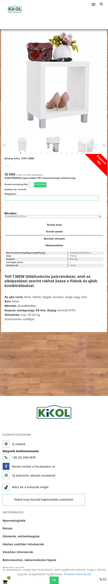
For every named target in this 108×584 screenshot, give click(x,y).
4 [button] (36, 153)
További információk (77, 574)
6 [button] (46, 153)
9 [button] (61, 153)
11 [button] (72, 153)
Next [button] (104, 145)
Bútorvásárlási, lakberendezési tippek (29, 560)
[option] (22, 144)
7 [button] (51, 153)
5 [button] (41, 153)
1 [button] (20, 153)
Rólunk (7, 528)
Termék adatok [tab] (54, 231)
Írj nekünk (14, 444)
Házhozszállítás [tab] (54, 245)
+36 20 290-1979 (21, 455)
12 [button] (77, 153)
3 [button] (30, 153)
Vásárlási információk (18, 552)
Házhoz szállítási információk (23, 544)
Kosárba (40, 184)
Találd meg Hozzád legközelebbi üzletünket (43, 499)
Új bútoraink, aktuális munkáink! (29, 475)
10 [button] (67, 153)
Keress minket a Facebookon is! (29, 466)
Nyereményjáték (14, 520)
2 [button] (25, 153)
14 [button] (87, 153)
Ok (54, 580)
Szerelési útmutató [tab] (54, 239)
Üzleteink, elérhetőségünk (21, 536)
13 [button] (82, 153)
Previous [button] (4, 145)
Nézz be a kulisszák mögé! (25, 487)
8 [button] (56, 153)
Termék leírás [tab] (54, 225)
